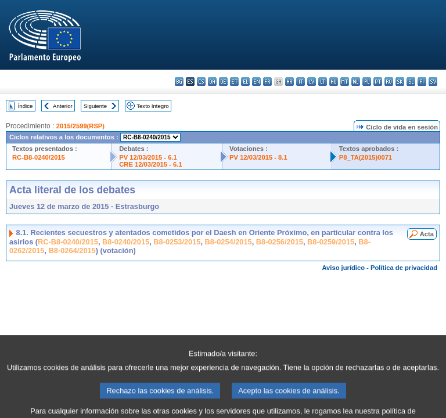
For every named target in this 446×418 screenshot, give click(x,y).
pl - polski (366, 81)
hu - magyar (333, 81)
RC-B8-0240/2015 (38, 157)
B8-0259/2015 (330, 241)
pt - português (377, 81)
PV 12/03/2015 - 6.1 (148, 157)
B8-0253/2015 (176, 241)
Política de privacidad (404, 267)
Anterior (63, 106)
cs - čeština (201, 81)
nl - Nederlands (355, 81)
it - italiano (300, 81)
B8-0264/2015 (72, 250)
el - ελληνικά (245, 81)
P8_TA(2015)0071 (365, 157)
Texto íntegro (152, 106)
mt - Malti (344, 81)
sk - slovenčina (399, 81)
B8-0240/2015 (125, 241)
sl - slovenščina (411, 81)
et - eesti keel (234, 81)
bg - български (179, 81)
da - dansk (212, 81)
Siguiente (95, 106)
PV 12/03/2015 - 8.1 (258, 157)
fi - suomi (422, 81)
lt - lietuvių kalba (322, 81)
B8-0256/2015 (279, 241)
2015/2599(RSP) (80, 125)
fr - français (267, 81)
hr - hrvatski (289, 81)
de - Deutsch (223, 81)
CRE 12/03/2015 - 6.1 (150, 164)
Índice (25, 106)
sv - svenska (433, 81)
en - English (256, 81)
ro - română (388, 81)
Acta (427, 233)
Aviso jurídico (343, 267)
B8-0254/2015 (228, 241)
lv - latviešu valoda (311, 81)
